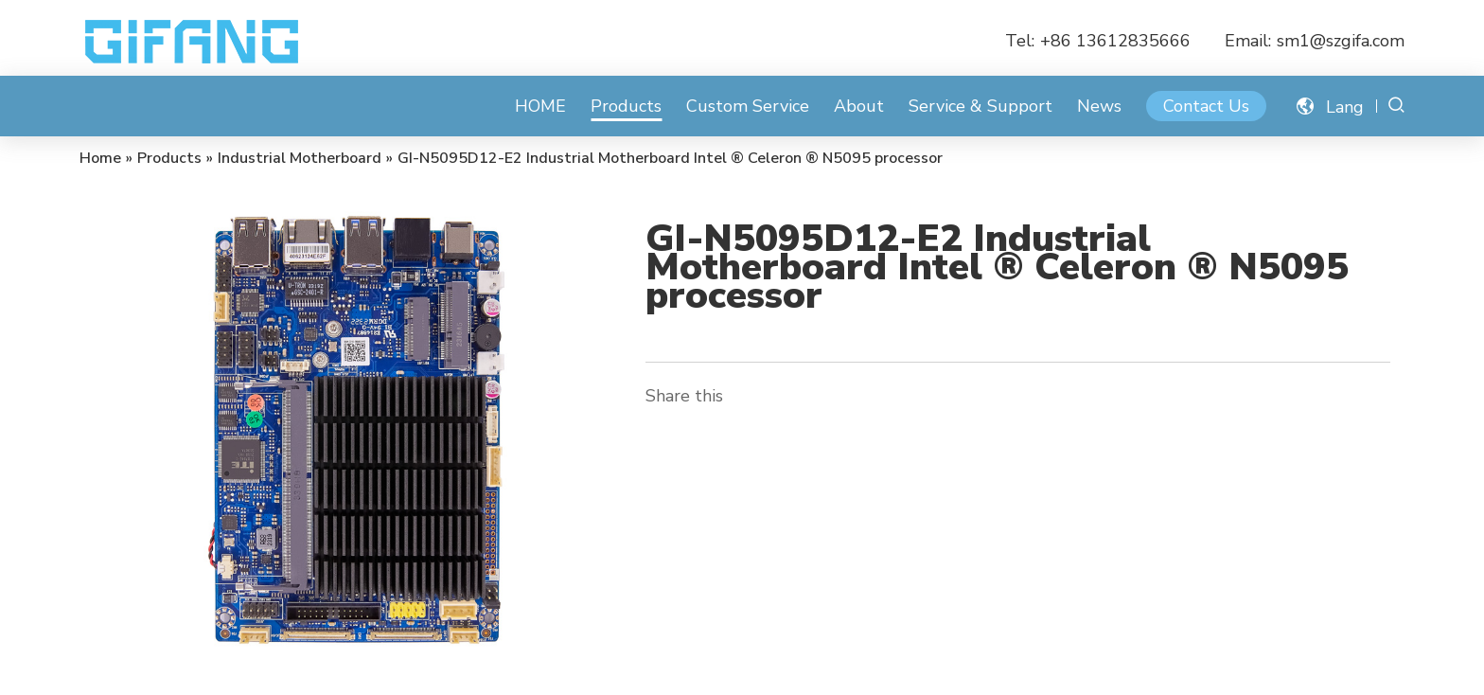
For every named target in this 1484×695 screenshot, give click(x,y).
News (1099, 106)
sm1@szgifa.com (1340, 40)
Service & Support (980, 106)
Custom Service (747, 106)
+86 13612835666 (1115, 40)
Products (626, 106)
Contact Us (1206, 106)
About (859, 106)
